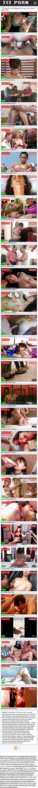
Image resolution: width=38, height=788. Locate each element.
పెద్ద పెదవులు (11, 769)
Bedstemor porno (5, 775)
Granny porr (9, 764)
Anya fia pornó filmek (30, 760)
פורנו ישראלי (23, 783)
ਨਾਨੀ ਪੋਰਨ (10, 771)
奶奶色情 (22, 771)
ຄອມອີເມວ (16, 785)
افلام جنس (17, 758)
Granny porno (13, 787)
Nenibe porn (24, 785)
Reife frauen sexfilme (7, 758)
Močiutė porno (29, 773)
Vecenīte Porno (19, 773)
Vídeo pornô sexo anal (28, 758)
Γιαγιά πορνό (14, 783)
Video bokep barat (28, 781)
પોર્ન (12, 766)
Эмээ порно (10, 773)
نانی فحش (26, 769)
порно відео (30, 771)
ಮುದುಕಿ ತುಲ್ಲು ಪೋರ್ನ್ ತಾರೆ (22, 766)
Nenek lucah (9, 779)
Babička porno (5, 777)
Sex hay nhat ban (30, 756)
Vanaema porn (5, 783)
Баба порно (16, 775)
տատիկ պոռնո (13, 762)
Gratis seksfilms (25, 762)
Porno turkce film (17, 760)
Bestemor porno (18, 779)
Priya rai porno (8, 785)
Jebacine (3, 781)
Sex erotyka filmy (30, 779)
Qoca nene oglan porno (14, 781)
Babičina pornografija (17, 777)
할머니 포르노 (29, 777)
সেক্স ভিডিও (3, 762)
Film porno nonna (6, 756)
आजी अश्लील (19, 769)
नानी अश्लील (32, 785)
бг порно (26, 764)
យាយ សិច (16, 771)
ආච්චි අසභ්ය (4, 787)
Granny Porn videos (18, 756)
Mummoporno (18, 764)
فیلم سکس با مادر (5, 760)
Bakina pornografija (26, 775)
